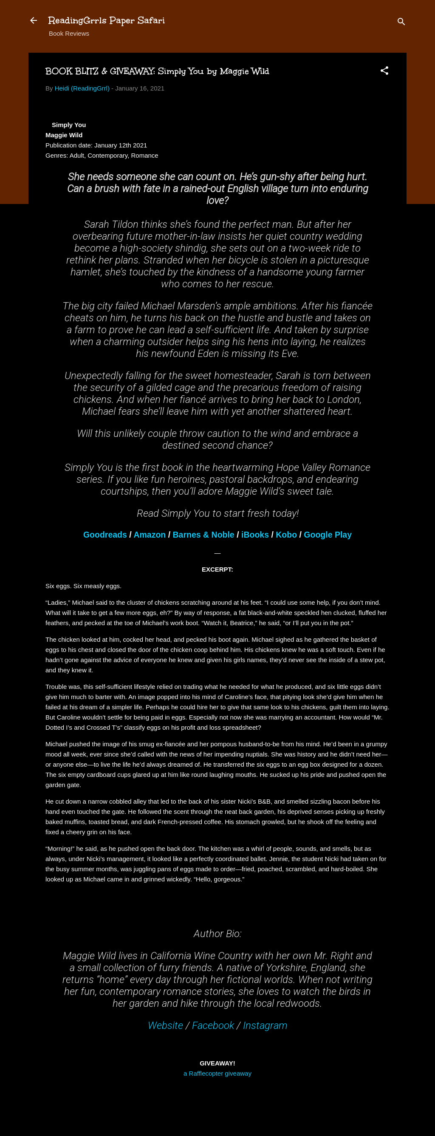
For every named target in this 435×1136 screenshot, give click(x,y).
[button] (384, 72)
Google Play (328, 534)
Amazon (149, 534)
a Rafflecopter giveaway (217, 1073)
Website (165, 1025)
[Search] (401, 23)
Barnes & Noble (203, 534)
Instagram (265, 1025)
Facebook (213, 1025)
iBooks (255, 534)
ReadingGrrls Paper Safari (107, 20)
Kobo (286, 534)
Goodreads (105, 534)
